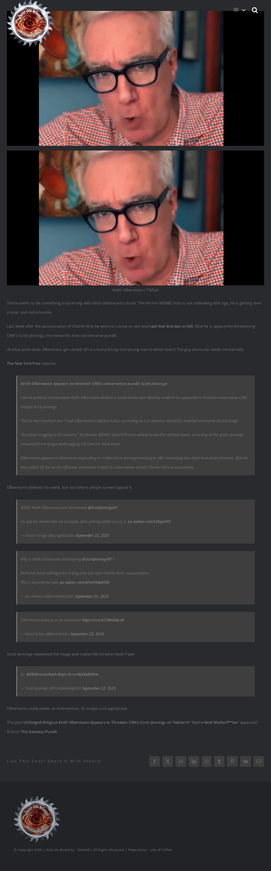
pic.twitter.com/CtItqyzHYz (149, 521)
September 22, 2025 (92, 535)
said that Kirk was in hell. (171, 326)
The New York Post (24, 363)
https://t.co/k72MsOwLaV (103, 620)
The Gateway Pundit (39, 731)
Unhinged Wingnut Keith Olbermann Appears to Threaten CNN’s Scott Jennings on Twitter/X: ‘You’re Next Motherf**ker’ (131, 722)
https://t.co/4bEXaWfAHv (78, 674)
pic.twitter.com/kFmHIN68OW (84, 582)
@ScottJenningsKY (102, 507)
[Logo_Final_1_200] (36, 797)
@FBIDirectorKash (41, 674)
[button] (255, 10)
